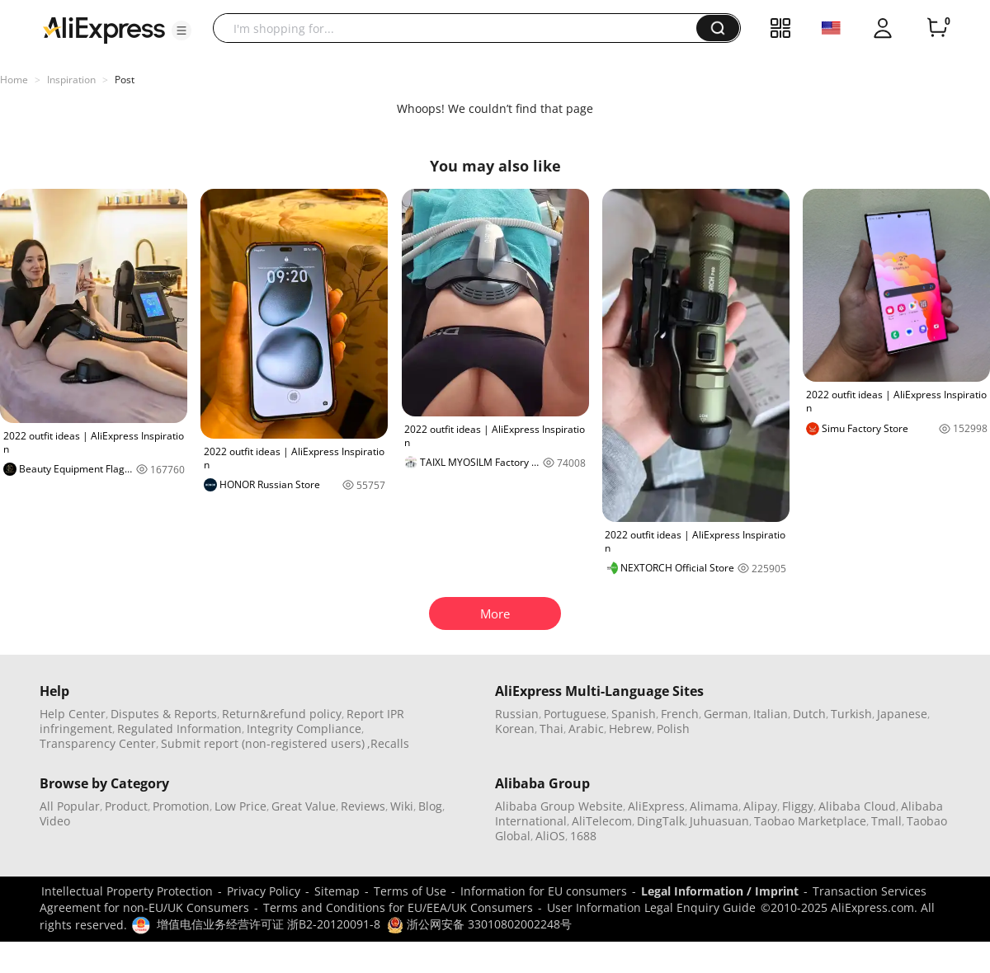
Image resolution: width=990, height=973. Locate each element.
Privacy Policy (263, 891)
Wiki (401, 806)
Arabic (586, 728)
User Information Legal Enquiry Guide (651, 907)
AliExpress (656, 806)
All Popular (70, 806)
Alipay (760, 806)
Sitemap (337, 891)
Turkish (851, 714)
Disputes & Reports (164, 714)
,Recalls (388, 743)
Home (14, 80)
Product (126, 806)
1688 (583, 836)
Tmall (886, 821)
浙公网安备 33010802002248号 (479, 924)
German (726, 714)
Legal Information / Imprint (720, 891)
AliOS (550, 836)
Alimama (714, 806)
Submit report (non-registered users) (263, 743)
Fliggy (797, 806)
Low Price (240, 806)
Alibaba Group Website (559, 806)
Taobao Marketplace (810, 821)
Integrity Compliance (304, 728)
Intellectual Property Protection (127, 891)
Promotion (181, 806)
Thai (551, 728)
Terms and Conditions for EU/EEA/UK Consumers (398, 907)
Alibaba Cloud (857, 806)
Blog (430, 806)
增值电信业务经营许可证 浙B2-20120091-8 (268, 924)
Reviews (363, 806)
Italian (770, 714)
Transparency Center (98, 743)
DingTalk (661, 821)
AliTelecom (602, 821)
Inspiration (71, 80)
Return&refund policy (282, 714)
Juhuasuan (719, 821)
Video (55, 821)
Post (124, 80)
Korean (515, 728)
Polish (673, 728)
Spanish (633, 714)
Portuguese (575, 714)
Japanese (902, 714)
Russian (517, 714)
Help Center (73, 714)
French (680, 714)
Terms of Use (410, 891)
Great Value (303, 806)
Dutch (809, 714)
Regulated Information (179, 728)
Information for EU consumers (543, 891)
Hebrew (630, 728)
